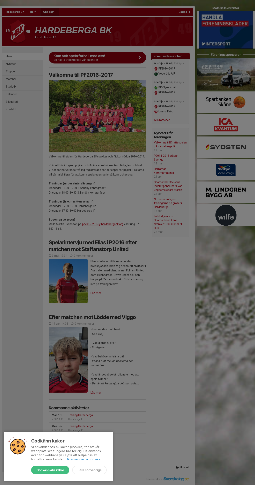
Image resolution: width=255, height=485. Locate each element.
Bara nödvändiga (89, 470)
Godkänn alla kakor (50, 470)
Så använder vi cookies (83, 459)
